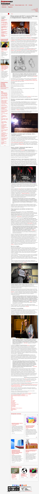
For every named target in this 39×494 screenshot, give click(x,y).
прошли (19, 188)
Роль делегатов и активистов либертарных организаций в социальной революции (30, 426)
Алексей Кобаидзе (13, 406)
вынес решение (19, 216)
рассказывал (35, 76)
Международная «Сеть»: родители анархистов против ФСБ (4, 20)
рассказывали (22, 48)
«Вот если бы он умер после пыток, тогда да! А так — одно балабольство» (4, 22)
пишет (31, 301)
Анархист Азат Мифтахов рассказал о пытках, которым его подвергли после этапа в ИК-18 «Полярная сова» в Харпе (5, 67)
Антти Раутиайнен (14, 425)
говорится (12, 244)
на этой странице (28, 381)
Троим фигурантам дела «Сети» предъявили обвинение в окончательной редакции (4, 32)
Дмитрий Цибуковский (13, 409)
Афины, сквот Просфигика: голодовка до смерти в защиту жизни (4, 111)
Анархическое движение (14, 395)
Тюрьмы (27, 395)
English (12, 410)
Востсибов (27, 428)
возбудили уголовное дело (25, 193)
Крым (11, 399)
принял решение (30, 223)
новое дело (12, 291)
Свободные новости (16, 467)
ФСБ (11, 407)
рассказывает (35, 366)
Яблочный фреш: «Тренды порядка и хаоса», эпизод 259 (4, 119)
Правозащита (23, 395)
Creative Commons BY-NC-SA (28, 491)
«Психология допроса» (16, 384)
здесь (26, 378)
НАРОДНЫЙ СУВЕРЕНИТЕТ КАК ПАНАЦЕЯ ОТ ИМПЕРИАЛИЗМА (24, 475)
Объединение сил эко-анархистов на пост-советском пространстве (33, 475)
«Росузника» (29, 96)
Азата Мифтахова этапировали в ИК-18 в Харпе (4, 116)
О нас (19, 492)
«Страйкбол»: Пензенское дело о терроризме (4, 24)
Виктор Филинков (13, 405)
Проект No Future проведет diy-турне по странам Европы (4, 130)
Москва (12, 397)
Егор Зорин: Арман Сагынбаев (15, 404)
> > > (5, 145)
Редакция (19, 20)
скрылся (28, 345)
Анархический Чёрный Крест (4, 40)
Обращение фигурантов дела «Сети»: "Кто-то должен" (4, 30)
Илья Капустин (19, 50)
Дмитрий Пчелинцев (30, 49)
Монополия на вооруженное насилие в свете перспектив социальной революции (31, 451)
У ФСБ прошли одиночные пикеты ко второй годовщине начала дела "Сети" (4, 27)
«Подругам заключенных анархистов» (16, 386)
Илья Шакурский (13, 403)
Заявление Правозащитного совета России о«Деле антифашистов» (4, 35)
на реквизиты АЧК (21, 144)
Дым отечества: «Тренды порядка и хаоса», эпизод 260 (4, 98)
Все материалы (4, 92)
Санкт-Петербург (13, 400)
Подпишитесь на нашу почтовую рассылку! (4, 84)
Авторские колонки (16, 413)
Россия (12, 396)
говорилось (18, 109)
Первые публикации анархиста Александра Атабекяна (4, 122)
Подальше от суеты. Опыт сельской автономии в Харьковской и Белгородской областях (15, 475)
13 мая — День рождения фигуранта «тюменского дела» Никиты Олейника (4, 48)
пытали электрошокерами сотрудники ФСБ (17, 142)
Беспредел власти (19, 395)
